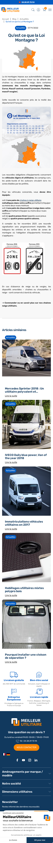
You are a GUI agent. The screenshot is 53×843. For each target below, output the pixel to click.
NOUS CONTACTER (26, 747)
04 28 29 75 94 (28, 2)
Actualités (10, 337)
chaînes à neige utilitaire (30, 200)
